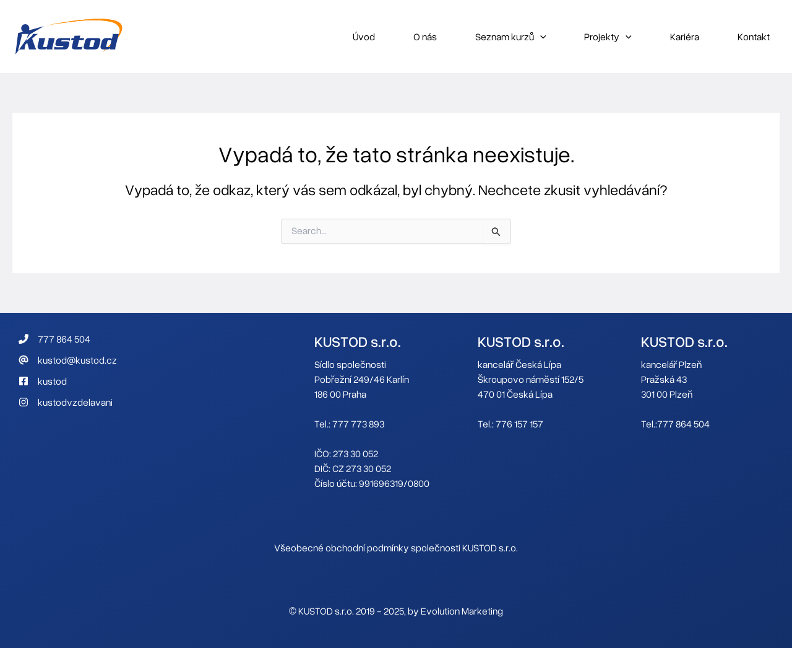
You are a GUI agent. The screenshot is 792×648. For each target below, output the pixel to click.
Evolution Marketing (462, 611)
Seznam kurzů (510, 36)
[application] (540, 36)
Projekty (608, 36)
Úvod (364, 36)
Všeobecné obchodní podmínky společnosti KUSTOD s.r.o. (396, 547)
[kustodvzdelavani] (66, 402)
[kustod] (43, 381)
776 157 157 (519, 424)
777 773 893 (358, 424)
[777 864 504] (54, 338)
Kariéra (684, 36)
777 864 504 (683, 424)
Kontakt (754, 36)
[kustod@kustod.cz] (68, 359)
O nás (425, 36)
